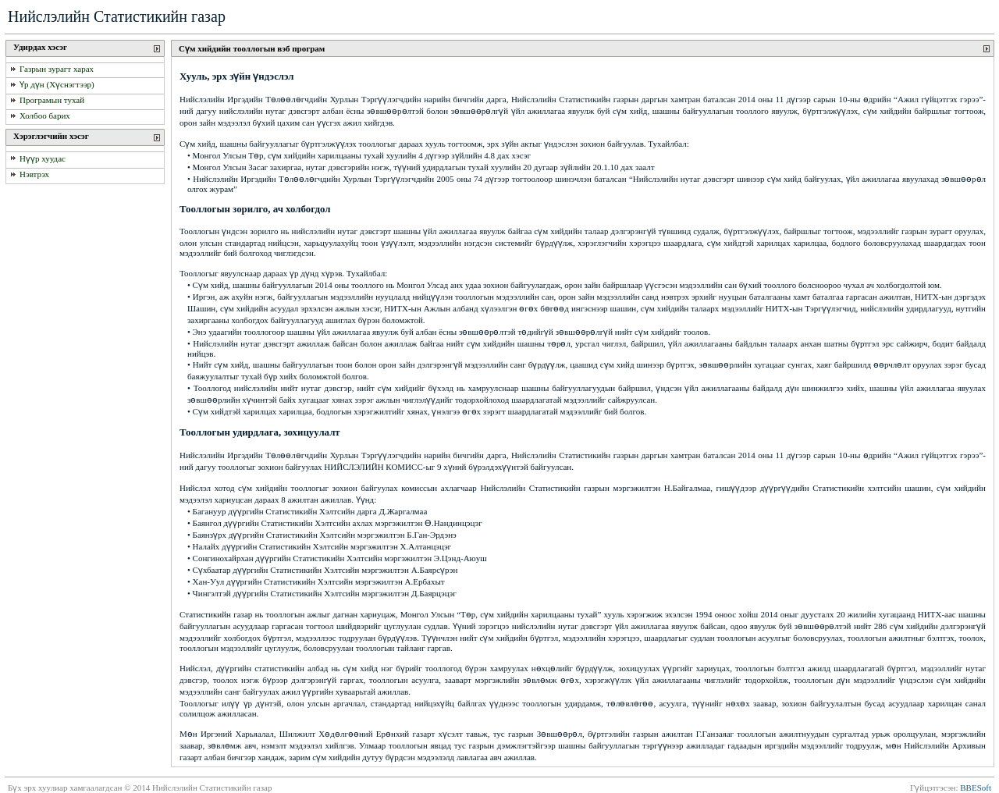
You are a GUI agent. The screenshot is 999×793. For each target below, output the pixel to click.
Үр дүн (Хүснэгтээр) (57, 84)
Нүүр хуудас (43, 158)
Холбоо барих (45, 115)
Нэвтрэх (34, 175)
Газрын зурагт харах (57, 68)
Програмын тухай (52, 100)
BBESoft (975, 787)
